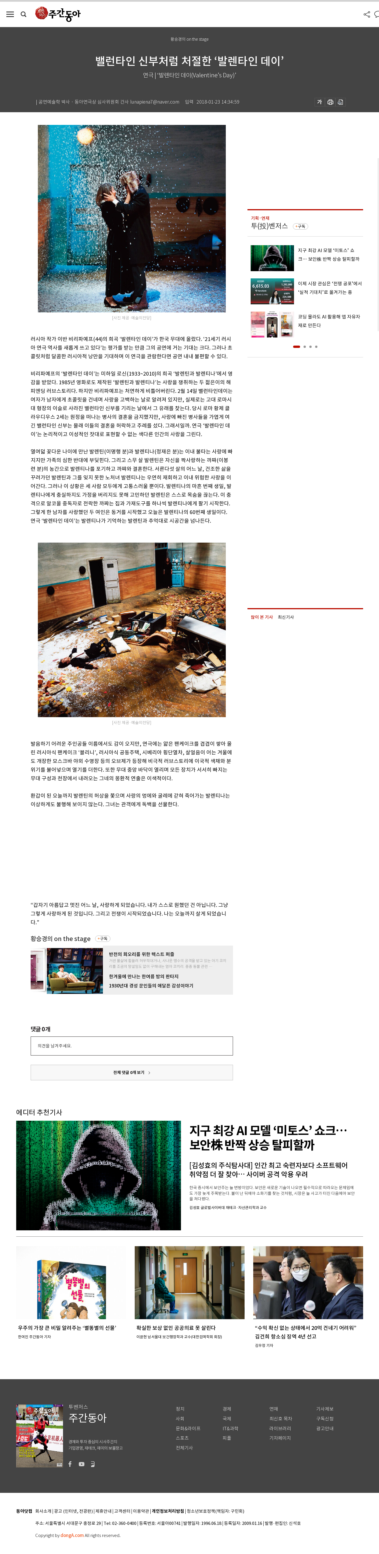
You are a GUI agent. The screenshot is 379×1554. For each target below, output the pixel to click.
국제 (227, 1419)
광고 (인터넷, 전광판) (73, 1511)
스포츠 (182, 1438)
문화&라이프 (188, 1428)
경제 (227, 1409)
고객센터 (122, 1511)
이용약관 (141, 1511)
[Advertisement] (117, 854)
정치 (180, 1409)
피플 (227, 1438)
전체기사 (184, 1448)
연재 (273, 1409)
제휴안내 (103, 1511)
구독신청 (325, 1419)
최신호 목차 (280, 1419)
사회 (180, 1419)
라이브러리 (280, 1428)
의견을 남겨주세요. (55, 1046)
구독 (104, 938)
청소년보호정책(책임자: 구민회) (215, 1511)
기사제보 (325, 1409)
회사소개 (43, 1511)
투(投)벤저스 (269, 226)
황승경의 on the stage (60, 939)
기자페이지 (280, 1438)
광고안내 (325, 1428)
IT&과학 (231, 1428)
